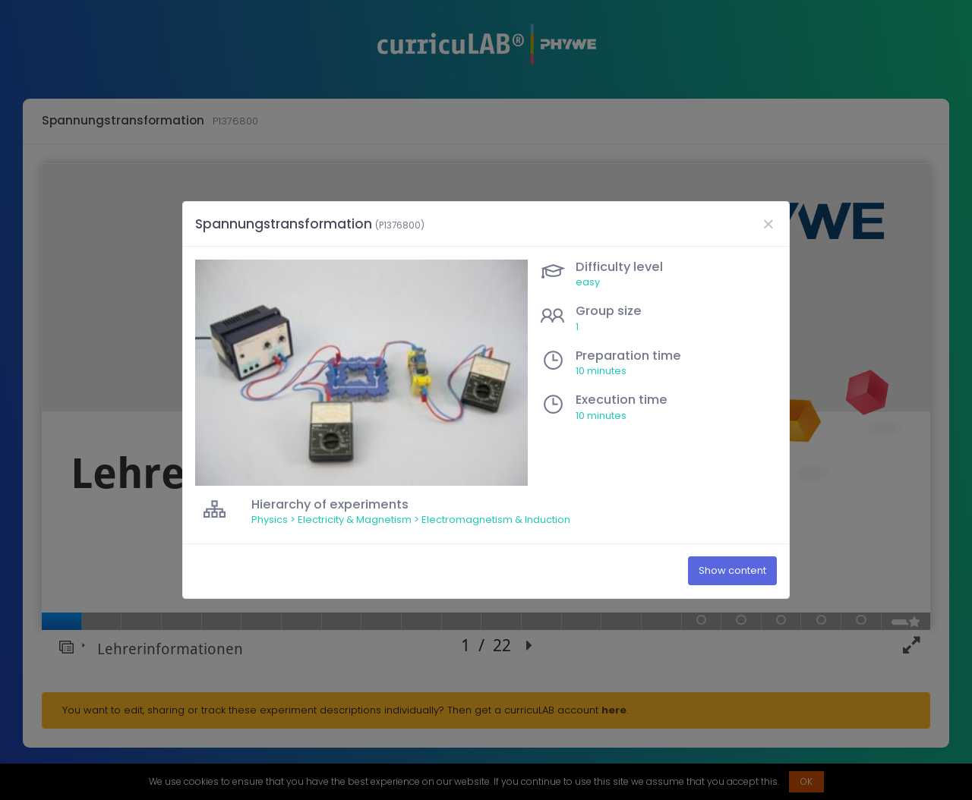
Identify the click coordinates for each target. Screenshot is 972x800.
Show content (732, 571)
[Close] (768, 224)
